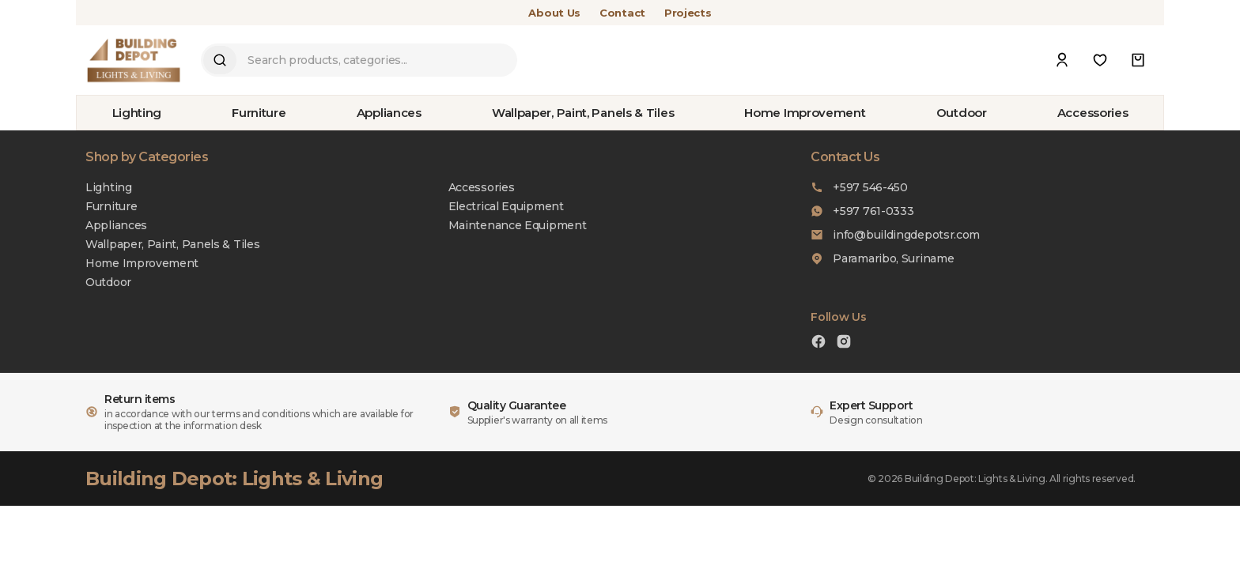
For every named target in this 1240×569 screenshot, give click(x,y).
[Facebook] (818, 343)
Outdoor (961, 112)
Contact (622, 12)
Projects (688, 12)
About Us (554, 12)
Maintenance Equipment (517, 225)
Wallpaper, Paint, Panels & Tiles (583, 112)
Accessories (1092, 112)
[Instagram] (844, 343)
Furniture (258, 112)
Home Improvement (804, 112)
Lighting (137, 112)
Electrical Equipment (506, 206)
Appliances (389, 112)
